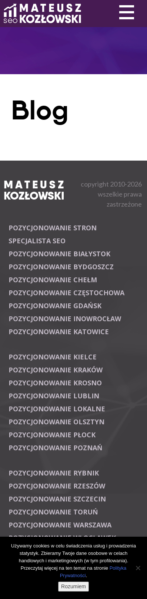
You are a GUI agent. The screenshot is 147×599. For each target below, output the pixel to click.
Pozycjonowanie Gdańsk (55, 305)
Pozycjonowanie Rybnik (54, 472)
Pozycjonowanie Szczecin (57, 498)
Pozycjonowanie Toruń (53, 511)
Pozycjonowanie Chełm (53, 279)
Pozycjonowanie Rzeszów (57, 485)
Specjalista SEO (37, 240)
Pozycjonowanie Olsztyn (56, 421)
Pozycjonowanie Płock (52, 434)
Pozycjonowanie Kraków (56, 369)
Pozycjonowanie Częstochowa (66, 292)
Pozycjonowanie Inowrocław (65, 318)
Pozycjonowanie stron (53, 227)
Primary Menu (126, 12)
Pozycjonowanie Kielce (53, 356)
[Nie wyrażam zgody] (137, 568)
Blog (40, 110)
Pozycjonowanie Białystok (59, 253)
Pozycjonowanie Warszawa (60, 524)
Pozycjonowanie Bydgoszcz (61, 266)
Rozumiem (73, 586)
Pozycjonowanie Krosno (55, 382)
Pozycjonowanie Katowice (59, 331)
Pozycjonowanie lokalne (57, 408)
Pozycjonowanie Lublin (54, 395)
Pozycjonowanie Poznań (56, 447)
